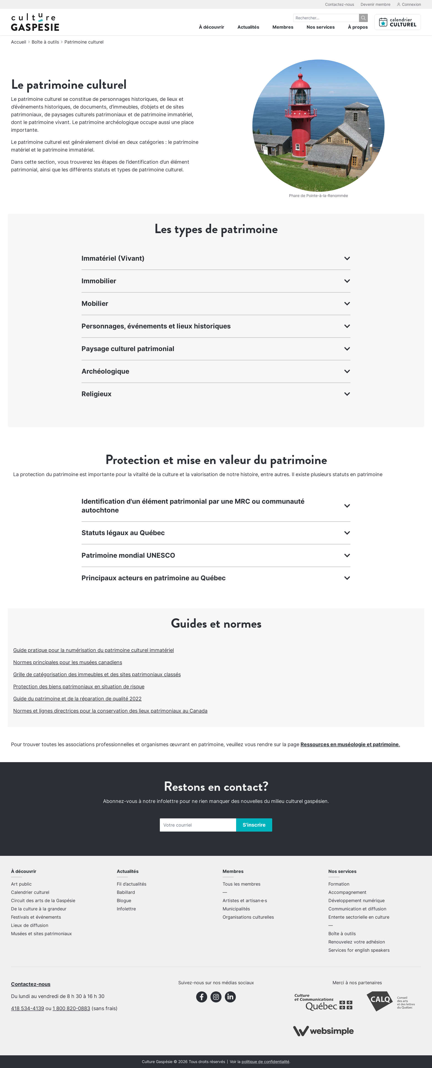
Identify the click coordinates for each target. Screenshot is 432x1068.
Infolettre (126, 908)
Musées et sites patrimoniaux (41, 933)
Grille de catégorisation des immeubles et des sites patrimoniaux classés (97, 674)
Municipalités (236, 908)
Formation (338, 884)
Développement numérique (356, 900)
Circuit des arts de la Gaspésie (43, 900)
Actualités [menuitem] (248, 27)
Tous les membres (241, 884)
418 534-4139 (27, 1008)
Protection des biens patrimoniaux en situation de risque (78, 686)
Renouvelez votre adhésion (356, 942)
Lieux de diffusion (29, 925)
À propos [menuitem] (358, 27)
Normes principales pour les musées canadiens (67, 662)
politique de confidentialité (265, 1062)
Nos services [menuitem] (321, 27)
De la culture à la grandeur (38, 908)
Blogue (124, 900)
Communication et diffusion (357, 908)
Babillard (126, 892)
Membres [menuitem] (282, 27)
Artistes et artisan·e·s (245, 900)
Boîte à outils (45, 42)
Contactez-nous (339, 4)
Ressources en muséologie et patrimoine (350, 744)
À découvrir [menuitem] (211, 27)
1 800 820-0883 (71, 1008)
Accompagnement (347, 892)
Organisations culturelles (248, 917)
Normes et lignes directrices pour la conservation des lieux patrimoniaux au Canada (110, 711)
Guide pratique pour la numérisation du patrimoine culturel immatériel (93, 650)
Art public (21, 884)
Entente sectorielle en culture (358, 917)
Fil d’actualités (131, 884)
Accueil (18, 42)
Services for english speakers (359, 950)
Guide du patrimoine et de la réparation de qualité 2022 (77, 699)
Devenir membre (375, 4)
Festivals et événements (36, 917)
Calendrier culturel (30, 892)
